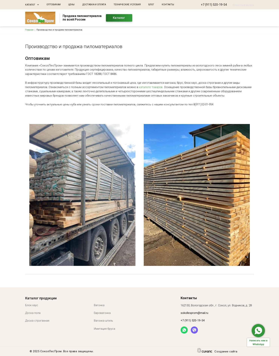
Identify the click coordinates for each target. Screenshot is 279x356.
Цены (71, 4)
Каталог (30, 4)
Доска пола (32, 313)
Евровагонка (102, 313)
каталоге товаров (151, 87)
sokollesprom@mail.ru (194, 313)
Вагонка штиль (103, 320)
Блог (151, 4)
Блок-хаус (31, 305)
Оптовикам (53, 4)
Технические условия (127, 4)
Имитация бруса (104, 328)
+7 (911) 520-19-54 (214, 4)
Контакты (168, 4)
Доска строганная (37, 320)
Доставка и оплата (94, 4)
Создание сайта (225, 352)
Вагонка (99, 305)
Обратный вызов (243, 5)
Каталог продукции (41, 298)
